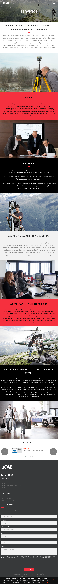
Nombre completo (6, 513)
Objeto (3, 540)
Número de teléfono (6, 526)
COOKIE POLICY (45, 582)
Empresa (3, 520)
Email (2, 533)
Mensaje (3, 546)
